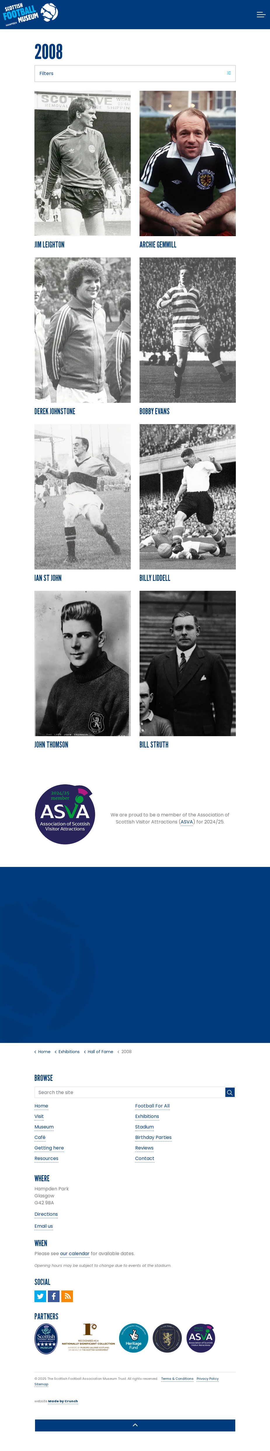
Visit (39, 1116)
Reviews (144, 1148)
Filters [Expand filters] (135, 73)
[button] (230, 1092)
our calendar (75, 1253)
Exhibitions (147, 1116)
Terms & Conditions (177, 1378)
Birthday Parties (153, 1137)
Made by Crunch (63, 1401)
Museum (44, 1126)
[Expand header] (261, 14)
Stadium (144, 1126)
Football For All (152, 1105)
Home (41, 1105)
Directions (46, 1214)
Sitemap (41, 1384)
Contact (144, 1158)
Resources (46, 1158)
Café (40, 1137)
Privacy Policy (208, 1378)
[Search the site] (135, 1092)
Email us (43, 1226)
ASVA (187, 821)
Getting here (49, 1148)
